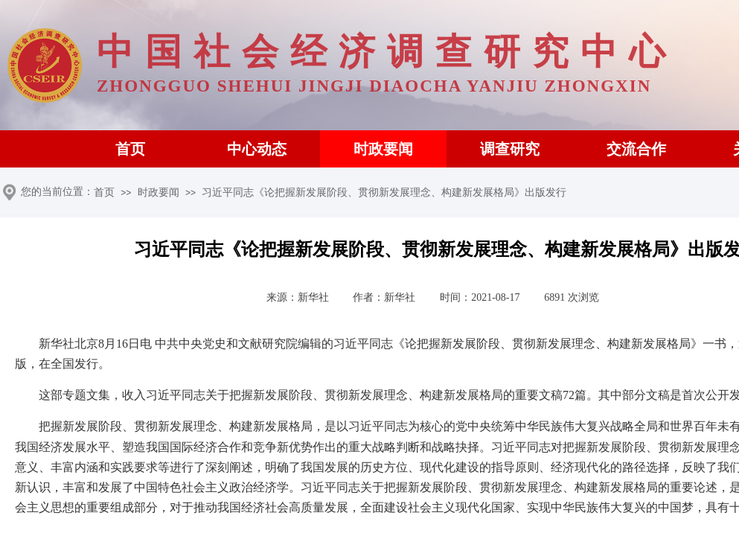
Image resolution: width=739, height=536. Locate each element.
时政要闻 (383, 149)
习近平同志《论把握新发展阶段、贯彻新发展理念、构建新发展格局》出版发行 (384, 192)
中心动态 (257, 149)
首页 (130, 149)
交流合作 (636, 149)
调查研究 (510, 149)
